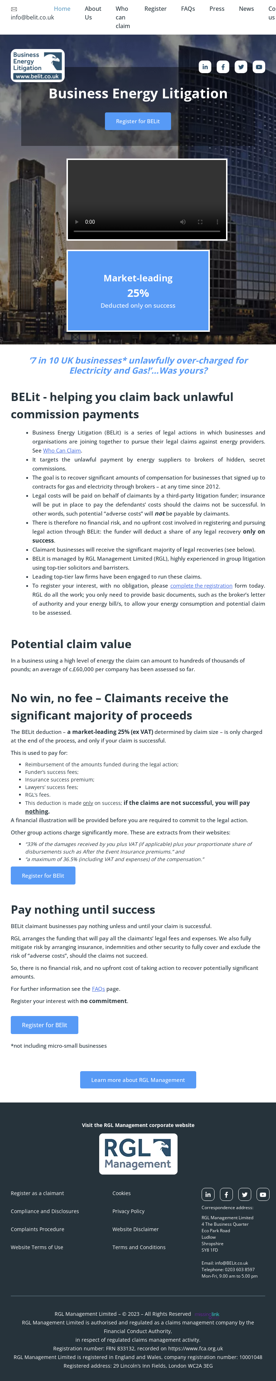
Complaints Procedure (37, 1229)
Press (217, 9)
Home (62, 9)
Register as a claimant (37, 1193)
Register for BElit (43, 875)
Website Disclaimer (135, 1229)
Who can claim (123, 17)
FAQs (188, 9)
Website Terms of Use (37, 1247)
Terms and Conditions (139, 1247)
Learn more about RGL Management (138, 1079)
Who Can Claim (62, 450)
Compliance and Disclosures (45, 1211)
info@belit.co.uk (32, 13)
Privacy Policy (128, 1211)
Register (155, 9)
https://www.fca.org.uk (195, 1348)
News (246, 9)
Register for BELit (138, 121)
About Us (93, 13)
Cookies (121, 1193)
